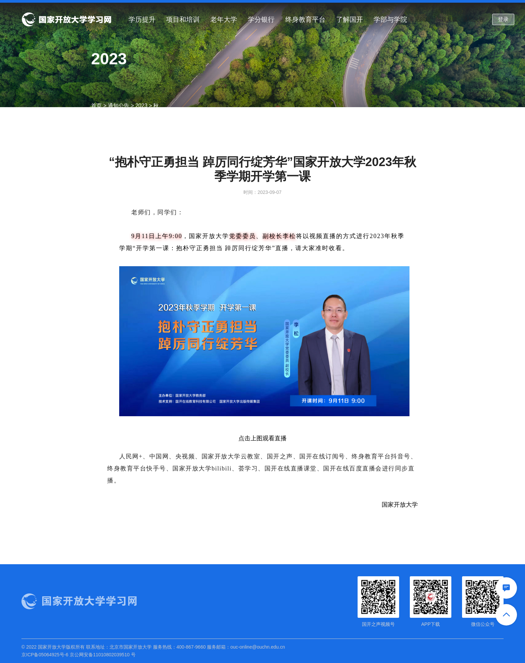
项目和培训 (183, 19)
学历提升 (142, 19)
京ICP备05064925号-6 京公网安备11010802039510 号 (78, 654)
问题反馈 (446, 19)
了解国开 (349, 19)
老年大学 (223, 19)
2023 (141, 105)
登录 (503, 19)
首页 (96, 105)
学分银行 (261, 19)
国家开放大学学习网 (66, 19)
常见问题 (420, 19)
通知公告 (473, 19)
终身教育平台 (305, 19)
